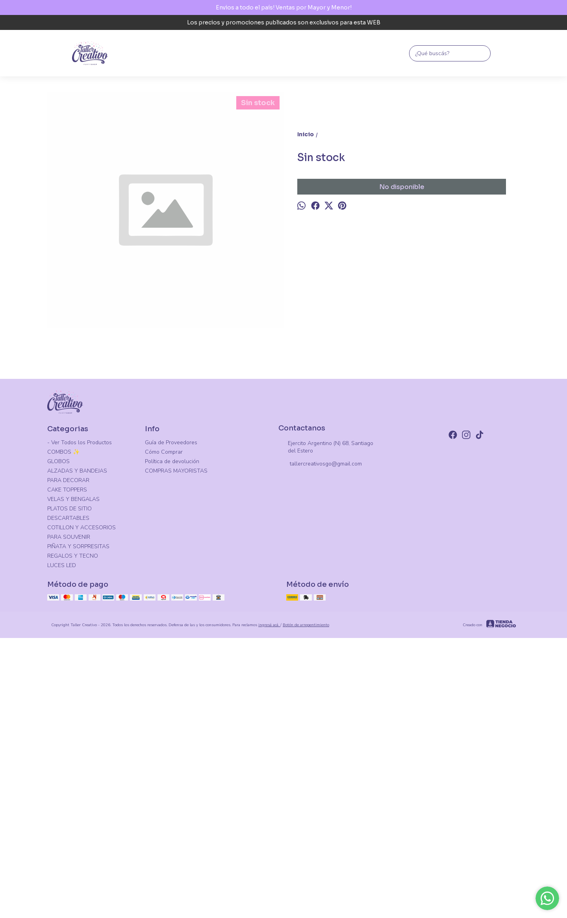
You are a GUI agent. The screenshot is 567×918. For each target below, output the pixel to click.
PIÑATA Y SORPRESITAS (78, 782)
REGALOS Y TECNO (72, 792)
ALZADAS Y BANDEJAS (77, 707)
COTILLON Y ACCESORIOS (81, 764)
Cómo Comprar (164, 688)
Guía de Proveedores (171, 678)
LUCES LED (61, 801)
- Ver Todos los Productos (79, 678)
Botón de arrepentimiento (306, 861)
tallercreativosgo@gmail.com (320, 700)
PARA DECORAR (68, 716)
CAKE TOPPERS (67, 726)
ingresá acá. (269, 861)
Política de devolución (172, 697)
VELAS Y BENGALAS (73, 735)
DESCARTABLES (68, 754)
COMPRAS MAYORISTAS (176, 707)
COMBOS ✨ (63, 688)
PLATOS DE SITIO (69, 745)
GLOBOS (58, 697)
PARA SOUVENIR (68, 773)
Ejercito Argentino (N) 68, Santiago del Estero (325, 683)
